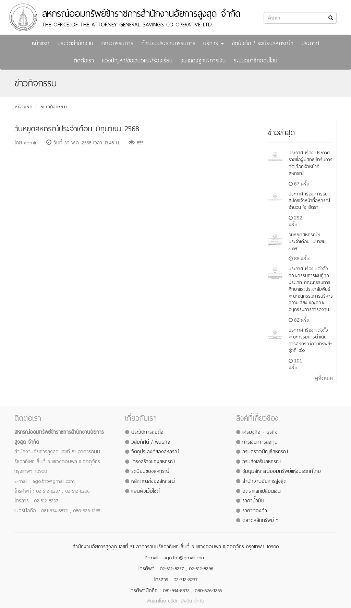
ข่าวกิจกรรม (54, 106)
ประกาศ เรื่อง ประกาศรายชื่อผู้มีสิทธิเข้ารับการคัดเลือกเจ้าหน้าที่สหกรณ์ (310, 163)
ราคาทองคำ (254, 510)
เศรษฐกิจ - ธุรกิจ (260, 432)
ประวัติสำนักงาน (75, 43)
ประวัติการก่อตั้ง (147, 432)
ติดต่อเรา (84, 60)
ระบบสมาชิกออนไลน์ (255, 60)
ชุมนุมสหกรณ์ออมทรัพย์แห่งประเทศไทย (281, 471)
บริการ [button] (213, 43)
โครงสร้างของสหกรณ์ (153, 461)
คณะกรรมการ (117, 43)
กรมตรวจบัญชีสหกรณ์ (265, 451)
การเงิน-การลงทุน (260, 442)
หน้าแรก (40, 43)
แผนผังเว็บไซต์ (145, 491)
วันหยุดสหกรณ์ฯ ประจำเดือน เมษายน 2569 (307, 241)
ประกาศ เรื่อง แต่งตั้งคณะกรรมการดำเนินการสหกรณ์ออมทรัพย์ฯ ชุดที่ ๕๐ (310, 340)
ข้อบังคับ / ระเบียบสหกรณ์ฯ (262, 43)
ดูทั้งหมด (324, 378)
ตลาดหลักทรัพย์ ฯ (260, 520)
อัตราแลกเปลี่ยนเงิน (261, 491)
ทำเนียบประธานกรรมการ (168, 43)
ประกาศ (310, 43)
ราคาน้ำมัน (253, 500)
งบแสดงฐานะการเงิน (203, 60)
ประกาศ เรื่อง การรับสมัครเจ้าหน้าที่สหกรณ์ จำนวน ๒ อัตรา (309, 201)
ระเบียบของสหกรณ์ (150, 471)
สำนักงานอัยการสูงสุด (264, 481)
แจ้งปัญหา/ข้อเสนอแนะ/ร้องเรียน (137, 60)
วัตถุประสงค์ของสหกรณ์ (155, 451)
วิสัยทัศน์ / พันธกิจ (150, 442)
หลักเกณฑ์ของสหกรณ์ (153, 481)
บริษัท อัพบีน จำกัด (186, 601)
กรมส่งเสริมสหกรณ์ (261, 461)
